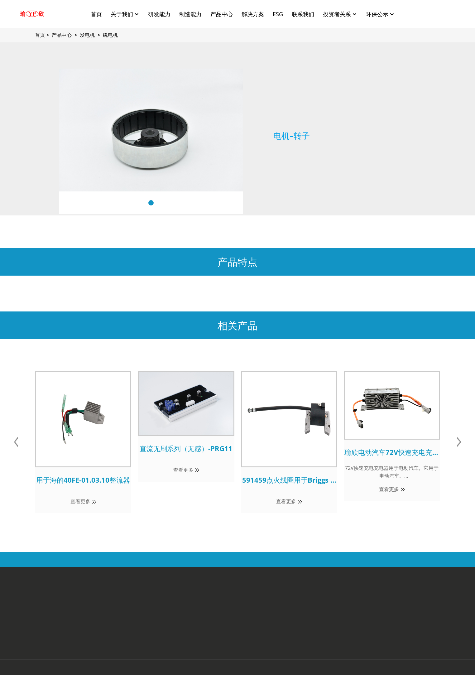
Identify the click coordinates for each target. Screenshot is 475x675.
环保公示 (380, 14)
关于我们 (125, 14)
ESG (278, 14)
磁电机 (110, 35)
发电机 (87, 35)
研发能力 (159, 14)
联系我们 (303, 14)
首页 (96, 14)
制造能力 (190, 14)
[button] (151, 202)
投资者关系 (340, 14)
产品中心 (221, 14)
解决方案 (253, 14)
